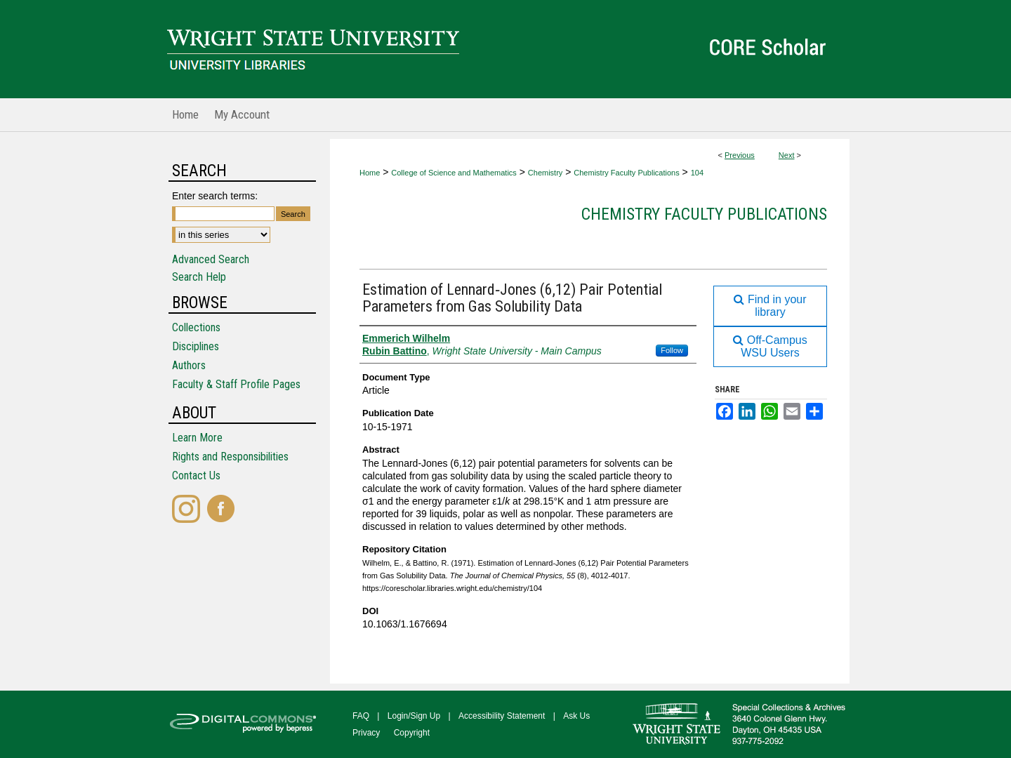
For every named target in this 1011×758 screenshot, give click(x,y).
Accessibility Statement (501, 716)
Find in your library (770, 305)
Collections (196, 327)
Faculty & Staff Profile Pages (236, 384)
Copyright (412, 733)
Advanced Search (210, 259)
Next (787, 155)
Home (369, 172)
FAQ (360, 716)
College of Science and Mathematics (454, 172)
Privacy (366, 733)
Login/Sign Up (414, 716)
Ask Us (576, 716)
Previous (740, 155)
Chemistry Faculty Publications (626, 172)
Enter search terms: (215, 195)
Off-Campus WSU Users (770, 346)
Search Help (199, 277)
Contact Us (196, 475)
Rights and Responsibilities (230, 456)
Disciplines (195, 346)
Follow (672, 350)
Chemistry (545, 172)
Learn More (197, 437)
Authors (189, 365)
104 (697, 172)
